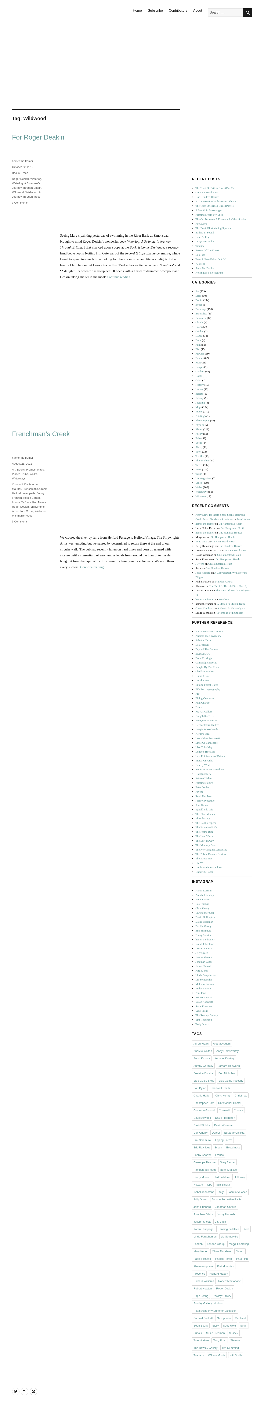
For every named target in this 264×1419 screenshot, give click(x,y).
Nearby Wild (202, 765)
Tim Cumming (230, 1347)
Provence (199, 1273)
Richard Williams (204, 1281)
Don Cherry (200, 1132)
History (199, 384)
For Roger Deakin (38, 137)
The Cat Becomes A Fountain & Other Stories (220, 219)
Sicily (215, 1325)
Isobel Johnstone (204, 944)
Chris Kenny (202, 908)
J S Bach (220, 1221)
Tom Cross (26, 511)
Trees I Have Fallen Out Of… (211, 259)
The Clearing (202, 818)
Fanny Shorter (203, 935)
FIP (197, 693)
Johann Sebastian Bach (226, 1199)
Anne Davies (202, 899)
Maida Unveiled (204, 760)
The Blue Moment (205, 814)
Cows (198, 326)
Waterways (19, 478)
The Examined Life (206, 827)
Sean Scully (201, 1325)
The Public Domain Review (210, 854)
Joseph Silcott (202, 1221)
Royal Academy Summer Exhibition (215, 1310)
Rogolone (223, 599)
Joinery (199, 398)
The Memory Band (205, 845)
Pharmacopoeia (203, 1266)
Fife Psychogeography (207, 689)
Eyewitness (233, 1147)
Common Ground (204, 1110)
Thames (236, 1340)
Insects (199, 393)
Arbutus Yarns (203, 640)
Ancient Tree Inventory (208, 635)
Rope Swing (201, 1295)
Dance (198, 335)
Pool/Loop (201, 223)
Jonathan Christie (225, 1206)
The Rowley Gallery (206, 1015)
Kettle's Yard (202, 733)
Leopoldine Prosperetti (208, 738)
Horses (199, 389)
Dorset (216, 1132)
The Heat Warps (204, 836)
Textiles (199, 456)
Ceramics (200, 318)
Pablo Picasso (202, 1258)
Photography (202, 420)
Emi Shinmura (203, 930)
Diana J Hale (202, 675)
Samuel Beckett (203, 1318)
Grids (198, 380)
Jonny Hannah (203, 966)
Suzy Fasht (201, 1010)
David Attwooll (202, 1117)
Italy (221, 1192)
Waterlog (35, 178)
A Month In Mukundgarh (209, 210)
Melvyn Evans (203, 988)
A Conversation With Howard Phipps (215, 201)
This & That (202, 460)
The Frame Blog (204, 831)
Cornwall (17, 484)
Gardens (200, 371)
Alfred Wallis (201, 1043)
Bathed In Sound (204, 232)
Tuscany (199, 1355)
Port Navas (39, 502)
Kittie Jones (202, 970)
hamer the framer (22, 161)
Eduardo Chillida (234, 1132)
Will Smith (236, 1355)
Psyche (199, 791)
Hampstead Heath (205, 1169)
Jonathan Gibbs (204, 961)
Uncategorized (203, 478)
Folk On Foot (202, 702)
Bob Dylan (200, 1088)
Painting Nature (204, 782)
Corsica (238, 1110)
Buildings (200, 309)
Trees (24, 173)
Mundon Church (224, 581)
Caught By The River (207, 667)
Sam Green (201, 805)
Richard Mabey (218, 1273)
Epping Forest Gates (206, 684)
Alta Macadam (222, 1043)
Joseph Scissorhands (206, 729)
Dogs (198, 340)
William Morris (216, 1355)
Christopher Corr (204, 912)
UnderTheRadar (204, 871)
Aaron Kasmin (203, 890)
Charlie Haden (202, 1095)
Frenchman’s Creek (41, 434)
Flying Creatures (204, 698)
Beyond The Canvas (206, 649)
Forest (198, 707)
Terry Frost (219, 1340)
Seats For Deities (204, 268)
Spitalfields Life (204, 809)
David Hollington (205, 917)
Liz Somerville (203, 979)
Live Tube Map (203, 747)
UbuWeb (200, 863)
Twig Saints (202, 1024)
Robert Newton (203, 997)
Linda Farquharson (205, 975)
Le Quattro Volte (204, 241)
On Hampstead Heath (207, 192)
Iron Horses (243, 519)
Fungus (199, 367)
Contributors (178, 10)
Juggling (200, 402)
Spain (243, 1325)
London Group (216, 1244)
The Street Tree (203, 858)
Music (198, 411)
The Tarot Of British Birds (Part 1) (214, 205)
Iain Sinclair (223, 1184)
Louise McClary (21, 502)
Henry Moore (201, 1177)
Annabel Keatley (204, 895)
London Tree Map (205, 751)
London (198, 1244)
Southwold (229, 1325)
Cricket (199, 331)
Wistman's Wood (22, 515)
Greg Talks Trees (204, 716)
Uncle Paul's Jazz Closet (208, 867)
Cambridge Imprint (206, 662)
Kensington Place (228, 1229)
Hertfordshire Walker (207, 724)
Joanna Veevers (203, 957)
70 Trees (200, 263)
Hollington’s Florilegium (209, 272)
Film (198, 344)
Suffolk (198, 1333)
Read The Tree (203, 796)
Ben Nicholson (227, 1073)
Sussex (233, 1333)
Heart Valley (202, 237)
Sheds (198, 442)
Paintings (200, 416)
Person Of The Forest (207, 250)
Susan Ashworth (204, 1001)
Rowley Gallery (222, 1295)
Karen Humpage (204, 1229)
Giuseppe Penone (205, 1162)
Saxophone (224, 1318)
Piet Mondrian (225, 1266)
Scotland (240, 1318)
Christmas (241, 1095)
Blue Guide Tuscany (230, 1080)
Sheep (198, 447)
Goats (198, 375)
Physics (199, 424)
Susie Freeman (203, 1006)
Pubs (25, 474)
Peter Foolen (202, 787)
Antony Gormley (203, 1065)
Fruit (198, 362)
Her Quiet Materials (206, 720)
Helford (16, 493)
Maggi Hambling (239, 1244)
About (197, 10)
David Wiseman (204, 921)
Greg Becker (227, 1162)
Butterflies (201, 313)
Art (14, 469)
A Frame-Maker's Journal (209, 631)
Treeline (200, 245)
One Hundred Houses (207, 196)
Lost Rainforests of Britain (210, 756)
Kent (246, 1229)
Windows (200, 496)
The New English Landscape (211, 849)
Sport (198, 451)
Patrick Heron (223, 1258)
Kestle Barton (31, 497)
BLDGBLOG (202, 653)
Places (16, 474)
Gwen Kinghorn (204, 608)
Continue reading (118, 277)
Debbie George (203, 926)
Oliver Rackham (221, 1251)
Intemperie (28, 493)
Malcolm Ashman (205, 984)
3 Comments (20, 202)
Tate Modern (201, 1340)
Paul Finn (200, 992)
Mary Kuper (201, 1251)
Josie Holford (202, 572)
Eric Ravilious (202, 1147)
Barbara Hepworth (228, 1065)
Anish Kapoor (202, 1058)
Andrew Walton (203, 1051)
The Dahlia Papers (205, 822)
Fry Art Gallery (203, 711)
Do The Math (202, 680)
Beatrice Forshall (204, 1073)
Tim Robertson (203, 1019)
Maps (40, 469)
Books (16, 173)
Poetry (199, 433)
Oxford (240, 1251)
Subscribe (155, 10)
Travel (198, 464)
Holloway (239, 1177)
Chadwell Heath (220, 1088)
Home (137, 10)
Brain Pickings (203, 658)
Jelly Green (201, 952)
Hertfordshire (221, 1177)
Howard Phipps (203, 1184)
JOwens (199, 563)
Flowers (199, 353)
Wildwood (18, 192)
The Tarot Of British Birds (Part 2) (214, 188)
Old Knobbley (203, 773)
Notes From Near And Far (209, 769)
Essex (218, 1147)
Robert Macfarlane (229, 1281)
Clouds (199, 322)
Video (198, 482)
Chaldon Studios (204, 671)
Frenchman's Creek (35, 488)
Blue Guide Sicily (204, 1080)
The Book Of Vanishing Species (213, 228)
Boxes (198, 304)
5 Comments (20, 521)
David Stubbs (202, 1125)
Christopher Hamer (229, 1103)
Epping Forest (223, 1140)
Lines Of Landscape (206, 742)
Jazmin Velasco (203, 948)
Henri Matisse (228, 1169)
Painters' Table (203, 778)
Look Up (200, 254)
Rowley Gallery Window (208, 1303)
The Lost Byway (204, 840)
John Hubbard (202, 1206)
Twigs (198, 473)
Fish (197, 349)
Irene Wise (201, 541)
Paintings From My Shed (209, 214)
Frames (31, 469)
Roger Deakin (20, 178)
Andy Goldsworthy (227, 1051)
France (219, 1154)
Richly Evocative (204, 800)
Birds (198, 295)
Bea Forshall (202, 644)
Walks (33, 474)
